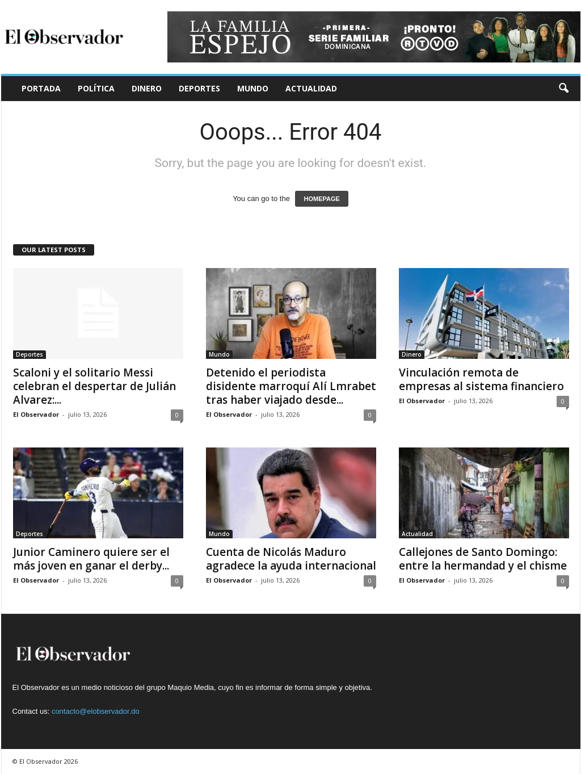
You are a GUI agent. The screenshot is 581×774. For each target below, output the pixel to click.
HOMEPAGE (321, 198)
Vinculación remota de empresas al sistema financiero (481, 379)
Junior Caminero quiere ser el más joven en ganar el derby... (91, 559)
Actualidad (311, 88)
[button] (563, 88)
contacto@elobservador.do (96, 711)
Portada (41, 88)
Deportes (199, 88)
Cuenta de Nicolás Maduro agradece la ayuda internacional (291, 559)
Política (96, 88)
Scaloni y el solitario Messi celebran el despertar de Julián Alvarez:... (94, 386)
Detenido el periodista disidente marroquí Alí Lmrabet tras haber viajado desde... (291, 386)
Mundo (252, 88)
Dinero (147, 88)
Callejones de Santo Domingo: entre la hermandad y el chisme (483, 559)
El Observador (36, 414)
